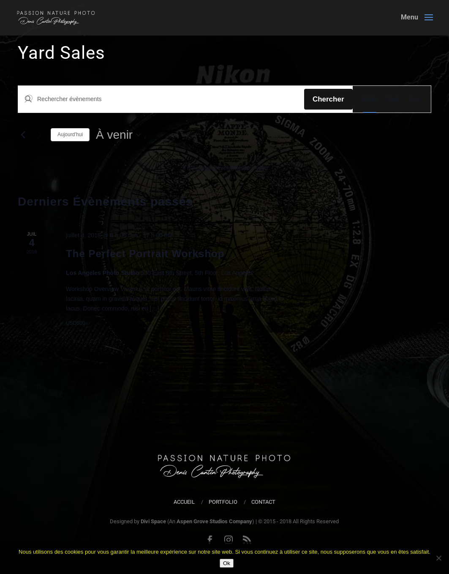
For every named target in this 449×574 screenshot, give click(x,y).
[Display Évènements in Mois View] (392, 99)
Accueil (184, 502)
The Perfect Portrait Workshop (145, 253)
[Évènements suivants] (39, 135)
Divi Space (153, 521)
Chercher (328, 99)
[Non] (438, 558)
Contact (263, 502)
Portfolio (223, 502)
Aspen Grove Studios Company (214, 521)
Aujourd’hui (70, 134)
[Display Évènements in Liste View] (370, 99)
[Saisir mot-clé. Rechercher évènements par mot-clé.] (161, 99)
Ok (226, 563)
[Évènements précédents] (23, 135)
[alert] (226, 168)
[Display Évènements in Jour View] (415, 99)
